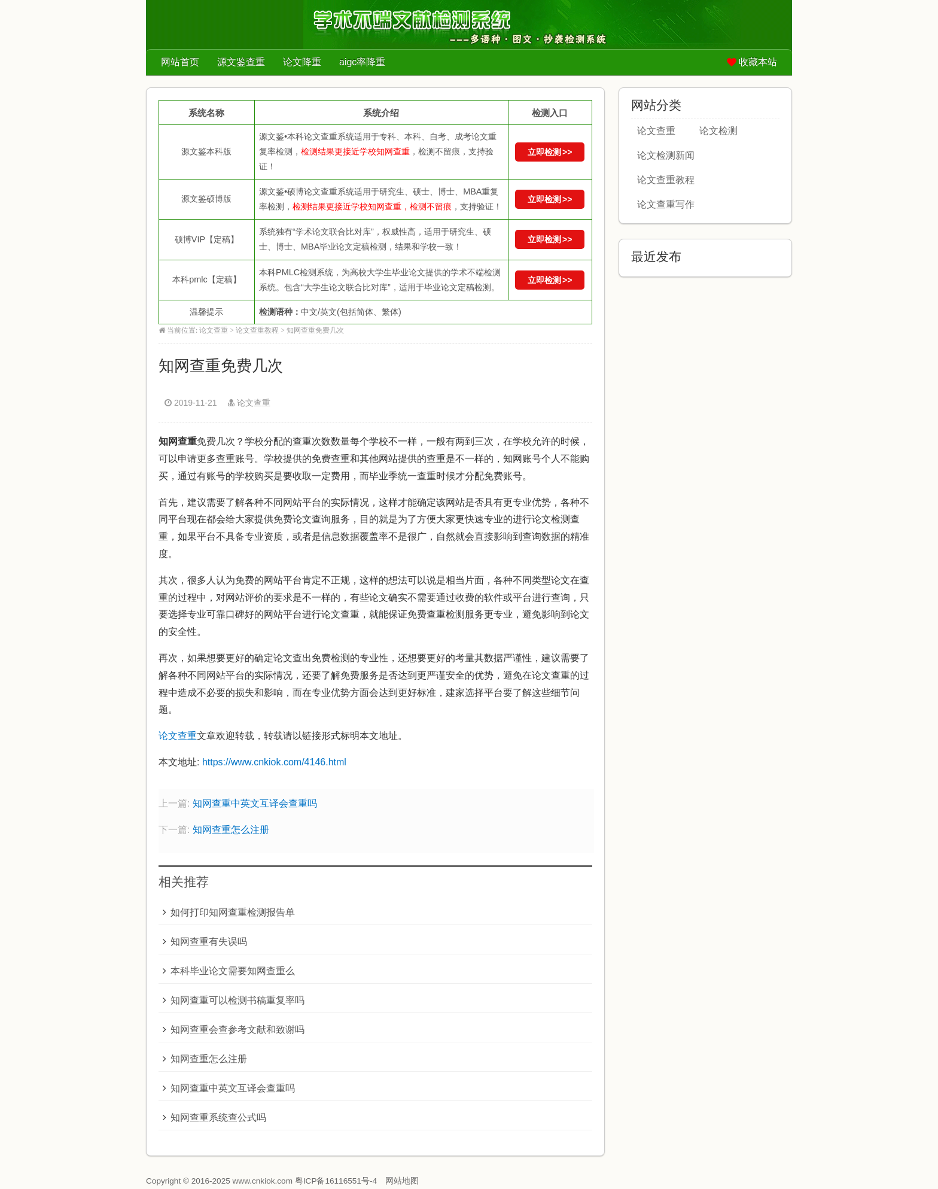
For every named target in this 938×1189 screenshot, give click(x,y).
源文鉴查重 (241, 62)
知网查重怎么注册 (231, 830)
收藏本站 (758, 62)
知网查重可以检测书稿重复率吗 (237, 1000)
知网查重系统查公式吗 (218, 1117)
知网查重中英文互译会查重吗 (255, 803)
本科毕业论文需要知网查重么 (232, 971)
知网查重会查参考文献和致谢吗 (237, 1029)
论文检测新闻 (666, 155)
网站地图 (402, 1180)
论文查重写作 (666, 204)
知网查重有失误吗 (208, 941)
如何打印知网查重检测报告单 (232, 912)
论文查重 (213, 330)
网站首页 (180, 62)
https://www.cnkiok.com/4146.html (274, 762)
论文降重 (302, 62)
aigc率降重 (362, 62)
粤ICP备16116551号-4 (336, 1180)
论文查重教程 (257, 330)
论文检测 (718, 131)
